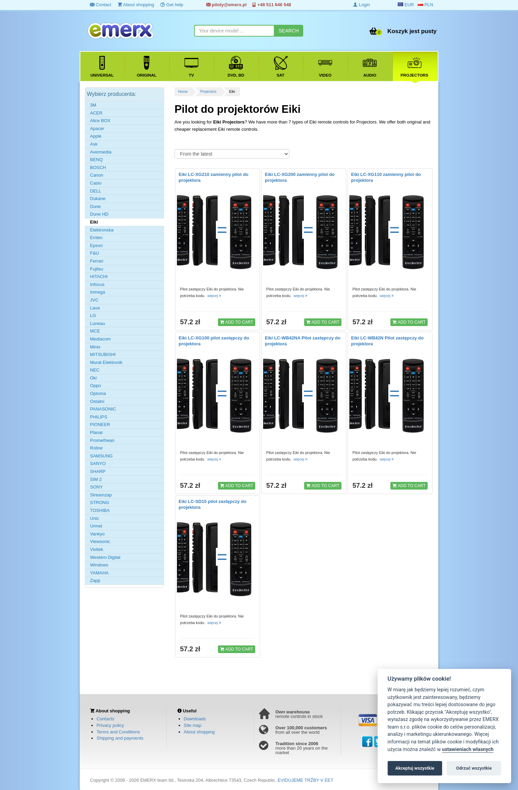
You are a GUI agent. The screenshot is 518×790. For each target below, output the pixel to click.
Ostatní (97, 401)
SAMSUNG (101, 455)
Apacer (97, 128)
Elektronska (101, 230)
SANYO (98, 463)
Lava (95, 307)
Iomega (97, 292)
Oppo (95, 385)
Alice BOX (100, 120)
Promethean (102, 440)
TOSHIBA (100, 510)
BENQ (96, 159)
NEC (94, 370)
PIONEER (100, 424)
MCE (95, 331)
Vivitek (96, 549)
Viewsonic (100, 541)
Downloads (195, 718)
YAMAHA (99, 572)
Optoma (98, 393)
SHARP (98, 471)
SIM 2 (96, 479)
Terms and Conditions (118, 731)
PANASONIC (103, 409)
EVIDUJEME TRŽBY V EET (305, 780)
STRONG (99, 502)
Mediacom (100, 339)
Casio (95, 183)
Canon (96, 175)
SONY (96, 487)
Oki (93, 378)
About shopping (136, 4)
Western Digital (105, 557)
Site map (192, 725)
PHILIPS (98, 416)
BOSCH (98, 167)
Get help (171, 4)
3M (93, 105)
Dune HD (99, 214)
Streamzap (101, 494)
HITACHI (99, 276)
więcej (214, 296)
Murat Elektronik (106, 362)
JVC (94, 300)
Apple (95, 136)
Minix (95, 346)
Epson (96, 245)
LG (93, 315)
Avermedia (100, 152)
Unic (94, 518)
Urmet (96, 526)
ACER (96, 113)
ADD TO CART (236, 322)
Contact (100, 4)
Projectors (208, 91)
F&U (94, 253)
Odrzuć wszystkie (473, 768)
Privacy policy (110, 725)
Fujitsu (96, 268)
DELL (95, 191)
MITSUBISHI (103, 354)
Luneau (97, 323)
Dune (95, 206)
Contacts (105, 718)
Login (361, 4)
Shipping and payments (120, 738)
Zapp (95, 580)
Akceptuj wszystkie (414, 768)
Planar (96, 432)
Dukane (98, 198)
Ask (94, 144)
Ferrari (96, 261)
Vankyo (97, 533)
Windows (99, 564)
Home (183, 91)
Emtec (96, 237)
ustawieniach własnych (468, 749)
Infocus (97, 284)
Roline (96, 448)
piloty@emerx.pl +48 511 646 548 (248, 4)
